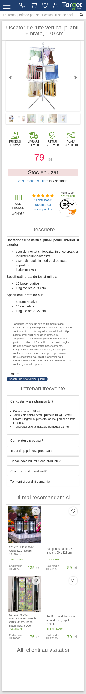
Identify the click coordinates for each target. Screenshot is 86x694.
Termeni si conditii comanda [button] (30, 481)
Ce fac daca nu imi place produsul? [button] (35, 461)
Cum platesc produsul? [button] (26, 440)
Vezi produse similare (33, 181)
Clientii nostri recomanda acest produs (43, 204)
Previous (12, 77)
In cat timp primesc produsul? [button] (31, 451)
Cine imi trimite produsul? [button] (28, 471)
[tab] (43, 401)
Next (73, 77)
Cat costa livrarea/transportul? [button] (31, 401)
